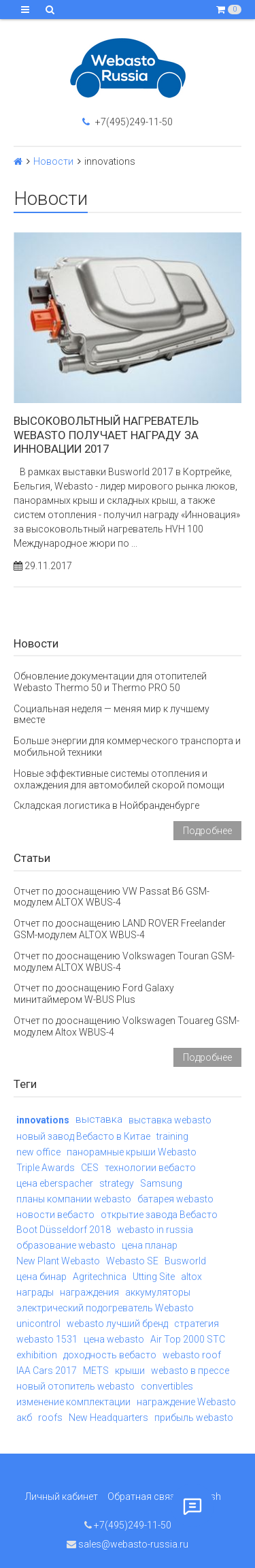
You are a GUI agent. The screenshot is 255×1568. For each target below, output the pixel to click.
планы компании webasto (73, 1199)
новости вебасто (55, 1214)
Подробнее (207, 830)
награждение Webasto (186, 1401)
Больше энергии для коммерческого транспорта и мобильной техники (127, 746)
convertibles (167, 1386)
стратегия (196, 1323)
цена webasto (114, 1339)
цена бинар (41, 1276)
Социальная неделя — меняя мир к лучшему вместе (111, 714)
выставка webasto (170, 1120)
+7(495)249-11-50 (127, 122)
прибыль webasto (193, 1417)
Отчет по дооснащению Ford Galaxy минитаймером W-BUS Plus (94, 993)
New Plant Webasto (58, 1260)
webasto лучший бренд (117, 1323)
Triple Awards (45, 1167)
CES (90, 1167)
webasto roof (192, 1354)
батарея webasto (175, 1199)
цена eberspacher (54, 1183)
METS (96, 1370)
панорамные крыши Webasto (132, 1152)
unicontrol (38, 1323)
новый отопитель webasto (75, 1386)
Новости (53, 161)
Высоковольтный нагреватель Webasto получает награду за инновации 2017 (106, 434)
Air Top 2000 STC (187, 1339)
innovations (42, 1120)
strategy (116, 1183)
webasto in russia (155, 1229)
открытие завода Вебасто (159, 1214)
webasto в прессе (190, 1370)
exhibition (36, 1354)
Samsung (161, 1183)
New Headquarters (108, 1417)
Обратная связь (143, 1496)
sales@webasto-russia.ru (127, 1544)
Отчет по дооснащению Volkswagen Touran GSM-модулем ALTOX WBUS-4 (124, 961)
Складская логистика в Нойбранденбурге (106, 805)
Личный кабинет (61, 1496)
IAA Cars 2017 (46, 1370)
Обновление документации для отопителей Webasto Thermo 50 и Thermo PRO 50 (110, 682)
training (172, 1136)
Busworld (185, 1260)
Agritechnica (99, 1276)
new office (38, 1152)
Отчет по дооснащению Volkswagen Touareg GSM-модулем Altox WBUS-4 (126, 1026)
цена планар (149, 1245)
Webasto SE (132, 1260)
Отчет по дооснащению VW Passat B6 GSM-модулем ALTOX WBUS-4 (111, 897)
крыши (130, 1370)
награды (35, 1292)
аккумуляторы (157, 1292)
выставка (98, 1119)
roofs (50, 1417)
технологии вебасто (150, 1167)
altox (191, 1276)
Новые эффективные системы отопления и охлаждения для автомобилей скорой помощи (119, 779)
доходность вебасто (109, 1354)
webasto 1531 (47, 1339)
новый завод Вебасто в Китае (83, 1136)
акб (24, 1417)
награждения (89, 1292)
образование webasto (66, 1245)
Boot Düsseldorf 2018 (63, 1229)
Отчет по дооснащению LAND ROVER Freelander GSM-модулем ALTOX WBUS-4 (120, 929)
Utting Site (154, 1276)
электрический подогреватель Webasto (105, 1307)
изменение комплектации (73, 1401)
